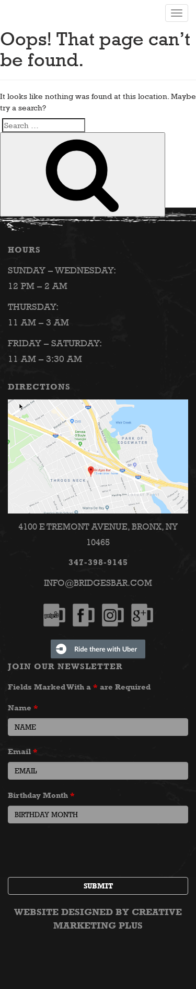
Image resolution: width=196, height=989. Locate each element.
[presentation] (87, 851)
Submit (98, 886)
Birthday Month (41, 795)
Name (23, 707)
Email (23, 751)
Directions (39, 387)
